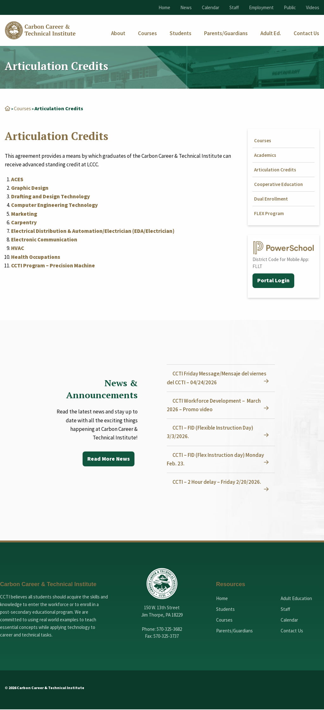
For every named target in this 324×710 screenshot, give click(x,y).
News (186, 7)
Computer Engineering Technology (54, 204)
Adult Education (296, 599)
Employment (261, 7)
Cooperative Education (278, 184)
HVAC (17, 248)
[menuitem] (118, 33)
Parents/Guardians (234, 631)
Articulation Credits (275, 170)
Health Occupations (35, 256)
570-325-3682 (169, 629)
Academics (265, 155)
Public (290, 7)
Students (225, 609)
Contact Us (292, 631)
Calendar (210, 7)
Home (164, 7)
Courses (22, 108)
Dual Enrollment (271, 199)
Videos (312, 7)
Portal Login (273, 281)
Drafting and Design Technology (50, 196)
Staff (234, 7)
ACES (17, 179)
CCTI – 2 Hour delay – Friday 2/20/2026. (217, 482)
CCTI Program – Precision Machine (53, 265)
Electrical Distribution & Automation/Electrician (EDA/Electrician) (92, 230)
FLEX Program (269, 213)
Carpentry (24, 222)
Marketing (24, 213)
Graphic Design (29, 187)
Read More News (108, 459)
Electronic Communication (44, 239)
